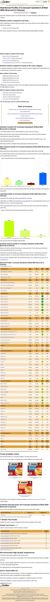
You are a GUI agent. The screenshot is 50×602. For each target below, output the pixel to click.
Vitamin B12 (3, 372)
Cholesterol (3, 435)
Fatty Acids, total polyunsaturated (7, 285)
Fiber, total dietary (4, 274)
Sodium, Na (3, 427)
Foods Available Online (25, 111)
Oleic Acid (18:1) (4, 320)
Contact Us (15, 580)
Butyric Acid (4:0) (7, 56)
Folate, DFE (3, 353)
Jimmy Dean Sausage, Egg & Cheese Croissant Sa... (34, 478)
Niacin (2, 364)
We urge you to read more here (27, 596)
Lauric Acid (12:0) (7, 99)
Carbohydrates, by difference (6, 271)
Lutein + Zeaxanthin (5, 392)
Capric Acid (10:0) (7, 60)
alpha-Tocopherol (4, 386)
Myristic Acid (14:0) (7, 82)
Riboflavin (2, 367)
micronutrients (35, 131)
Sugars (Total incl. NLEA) (6, 277)
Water (2, 444)
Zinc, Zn (2, 430)
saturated (17, 201)
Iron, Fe (2, 413)
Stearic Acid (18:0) (4, 315)
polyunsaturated (16, 203)
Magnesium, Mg (4, 416)
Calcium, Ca (3, 408)
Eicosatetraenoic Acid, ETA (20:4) (7, 337)
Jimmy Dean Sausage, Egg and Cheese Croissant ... (15, 478)
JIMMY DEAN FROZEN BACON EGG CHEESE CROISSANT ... (25, 496)
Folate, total (3, 359)
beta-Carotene (3, 389)
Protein (2, 348)
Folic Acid (2, 361)
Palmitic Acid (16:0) (4, 312)
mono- (8, 203)
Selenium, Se (3, 424)
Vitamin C (2, 378)
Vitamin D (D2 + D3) (8, 58)
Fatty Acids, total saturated (9, 92)
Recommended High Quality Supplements (25, 118)
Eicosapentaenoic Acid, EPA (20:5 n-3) (8, 334)
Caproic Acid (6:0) (7, 28)
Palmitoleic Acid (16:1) (5, 323)
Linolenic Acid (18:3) (5, 342)
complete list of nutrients (39, 257)
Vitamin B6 (3, 375)
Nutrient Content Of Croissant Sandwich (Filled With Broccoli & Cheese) (25, 109)
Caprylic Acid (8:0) (4, 304)
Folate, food (3, 356)
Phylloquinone (3, 394)
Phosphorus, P (4, 419)
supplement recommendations (28, 562)
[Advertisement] (25, 43)
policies (38, 589)
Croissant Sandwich (5, 533)
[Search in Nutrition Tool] (22, 12)
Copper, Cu (3, 411)
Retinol (4, 94)
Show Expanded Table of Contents (25, 122)
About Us (27, 588)
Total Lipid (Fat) (4, 290)
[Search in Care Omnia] (39, 1)
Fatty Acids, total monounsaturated (8, 282)
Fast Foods (9, 266)
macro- (27, 131)
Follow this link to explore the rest (35, 499)
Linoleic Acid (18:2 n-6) (5, 340)
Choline (2, 438)
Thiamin (2, 370)
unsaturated (25, 201)
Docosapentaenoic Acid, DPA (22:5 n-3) (13, 62)
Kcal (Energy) (3, 449)
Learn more (42, 5)
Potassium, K (3, 422)
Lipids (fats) (3, 198)
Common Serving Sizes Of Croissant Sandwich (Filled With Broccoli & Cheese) (25, 113)
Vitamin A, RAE (6, 97)
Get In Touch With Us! (25, 120)
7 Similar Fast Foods (25, 116)
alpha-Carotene (4, 383)
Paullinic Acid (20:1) (5, 326)
